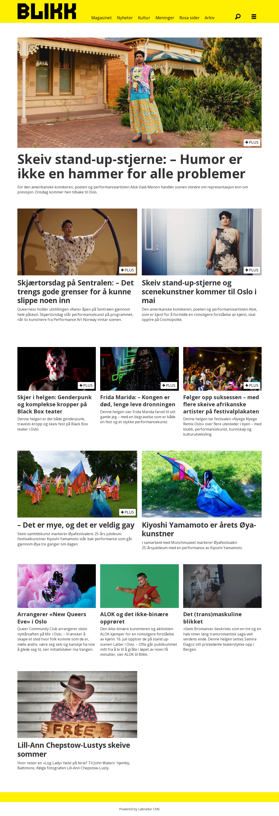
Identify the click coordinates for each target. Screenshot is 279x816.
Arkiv (210, 17)
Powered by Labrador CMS (139, 809)
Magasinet (101, 17)
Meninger (165, 17)
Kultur (144, 17)
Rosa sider (189, 17)
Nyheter (125, 17)
